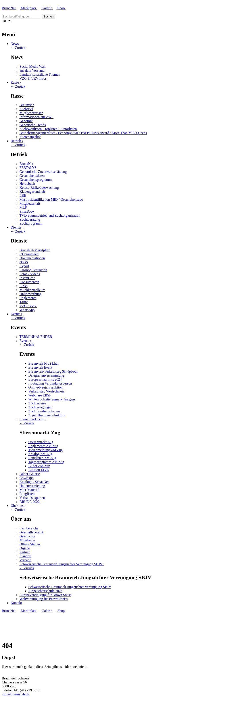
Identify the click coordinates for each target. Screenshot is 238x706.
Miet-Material (29, 490)
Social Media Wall (32, 66)
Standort (25, 556)
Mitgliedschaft (29, 203)
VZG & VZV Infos (33, 78)
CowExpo (26, 478)
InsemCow (27, 278)
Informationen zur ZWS (36, 117)
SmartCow (27, 211)
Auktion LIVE (38, 470)
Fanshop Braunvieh (33, 270)
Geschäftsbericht (31, 532)
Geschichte (27, 536)
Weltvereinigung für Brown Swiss (43, 599)
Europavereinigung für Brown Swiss (45, 595)
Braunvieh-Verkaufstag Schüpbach (53, 371)
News (16, 44)
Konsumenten (29, 282)
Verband (25, 560)
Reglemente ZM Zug (43, 446)
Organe (24, 548)
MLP (23, 207)
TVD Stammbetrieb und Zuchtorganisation (49, 215)
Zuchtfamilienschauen (44, 411)
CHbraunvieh (28, 254)
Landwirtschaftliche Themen (39, 74)
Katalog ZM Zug (40, 454)
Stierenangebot (30, 137)
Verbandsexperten (32, 498)
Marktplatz (31, 8)
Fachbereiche (28, 528)
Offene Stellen (29, 544)
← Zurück (18, 48)
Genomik (26, 121)
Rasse (16, 82)
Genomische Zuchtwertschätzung (43, 171)
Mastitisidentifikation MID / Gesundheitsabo (51, 199)
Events (16, 314)
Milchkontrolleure (32, 290)
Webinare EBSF (39, 395)
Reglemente (27, 298)
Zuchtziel (26, 109)
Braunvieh (26, 105)
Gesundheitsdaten (32, 175)
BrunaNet (11, 8)
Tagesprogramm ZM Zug (46, 462)
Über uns (18, 506)
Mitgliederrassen (31, 113)
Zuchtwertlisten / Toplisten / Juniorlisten (48, 129)
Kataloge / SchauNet (34, 482)
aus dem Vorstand (31, 70)
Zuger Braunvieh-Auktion (46, 415)
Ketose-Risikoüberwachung (39, 187)
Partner (24, 552)
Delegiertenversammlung (46, 375)
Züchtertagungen (40, 407)
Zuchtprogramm (30, 223)
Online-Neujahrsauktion (45, 387)
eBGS (23, 262)
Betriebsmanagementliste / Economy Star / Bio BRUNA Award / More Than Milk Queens (83, 133)
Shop (63, 8)
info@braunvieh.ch (15, 694)
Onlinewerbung (30, 294)
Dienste (17, 227)
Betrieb (17, 141)
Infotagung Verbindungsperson (50, 383)
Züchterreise (37, 403)
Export (24, 266)
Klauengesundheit (32, 191)
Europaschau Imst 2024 (45, 379)
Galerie (49, 8)
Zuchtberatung (29, 219)
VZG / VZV (28, 306)
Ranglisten (27, 494)
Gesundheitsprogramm (35, 179)
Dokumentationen (32, 258)
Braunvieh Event (40, 367)
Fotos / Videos (29, 274)
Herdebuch (27, 183)
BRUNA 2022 (29, 502)
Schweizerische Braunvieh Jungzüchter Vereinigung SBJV (61, 564)
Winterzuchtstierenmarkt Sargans (51, 399)
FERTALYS (27, 167)
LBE (22, 195)
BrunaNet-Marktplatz (34, 250)
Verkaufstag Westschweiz (46, 391)
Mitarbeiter (27, 540)
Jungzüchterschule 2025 (45, 591)
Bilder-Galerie (29, 474)
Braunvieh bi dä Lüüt (43, 363)
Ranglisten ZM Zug (42, 458)
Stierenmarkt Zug (32, 419)
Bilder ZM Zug (39, 466)
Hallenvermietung (32, 486)
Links (23, 286)
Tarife (23, 302)
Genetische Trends (32, 125)
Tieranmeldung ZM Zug (45, 450)
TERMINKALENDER (35, 337)
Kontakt (16, 603)
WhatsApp (27, 310)
